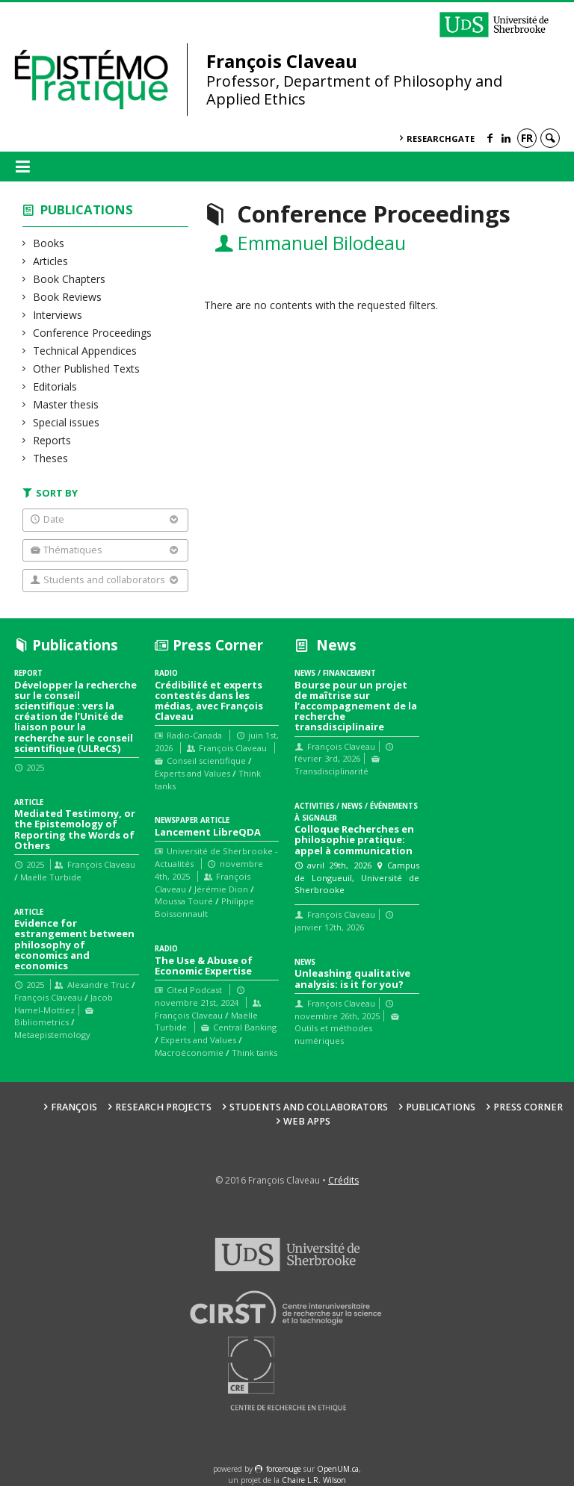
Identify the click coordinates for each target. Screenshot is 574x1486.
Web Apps (306, 1121)
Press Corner (528, 1107)
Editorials (55, 386)
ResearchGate (441, 138)
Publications (86, 209)
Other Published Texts (87, 368)
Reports (52, 440)
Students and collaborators (308, 1107)
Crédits (343, 1180)
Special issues (66, 422)
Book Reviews (68, 297)
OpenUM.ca (338, 1469)
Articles (51, 261)
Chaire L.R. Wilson (314, 1480)
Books (49, 243)
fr (527, 138)
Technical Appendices (85, 350)
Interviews (58, 315)
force (283, 1469)
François (74, 1107)
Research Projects (163, 1107)
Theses (51, 458)
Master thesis (66, 404)
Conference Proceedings (93, 333)
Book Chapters (69, 279)
